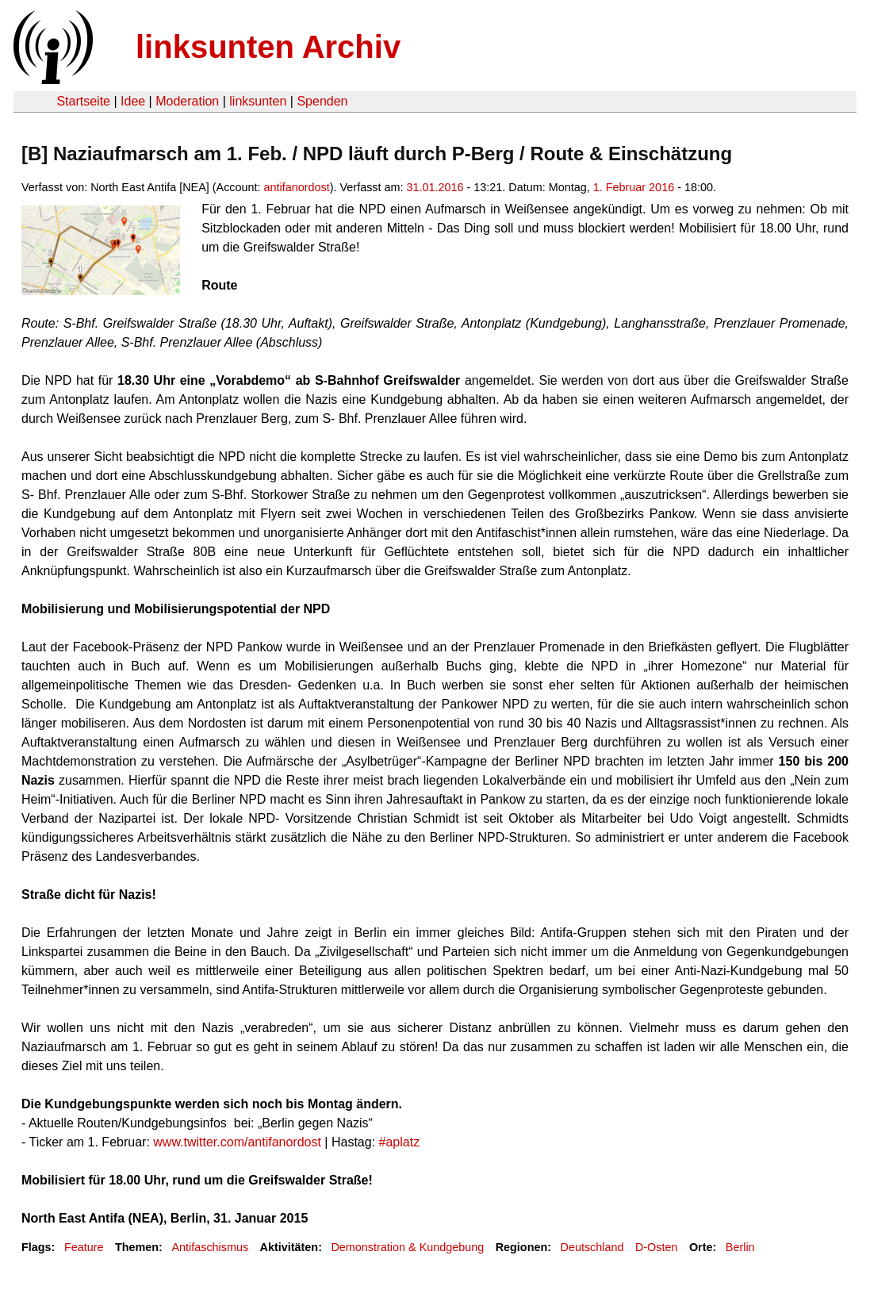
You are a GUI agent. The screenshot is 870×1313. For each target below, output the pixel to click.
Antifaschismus (209, 1247)
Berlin (740, 1247)
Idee (133, 101)
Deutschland (592, 1247)
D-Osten (656, 1247)
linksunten (257, 101)
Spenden (322, 101)
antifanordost (297, 187)
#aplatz (399, 1142)
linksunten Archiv (268, 46)
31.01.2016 (435, 187)
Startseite (83, 101)
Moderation (187, 101)
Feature (84, 1247)
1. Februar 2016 (633, 187)
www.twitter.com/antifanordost (237, 1142)
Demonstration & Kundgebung (407, 1247)
